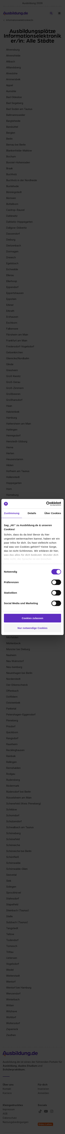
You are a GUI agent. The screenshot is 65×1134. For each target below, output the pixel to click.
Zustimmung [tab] (11, 513)
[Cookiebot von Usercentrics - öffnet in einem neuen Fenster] (46, 504)
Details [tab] (32, 513)
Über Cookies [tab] (52, 513)
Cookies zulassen (32, 618)
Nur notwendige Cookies (32, 628)
